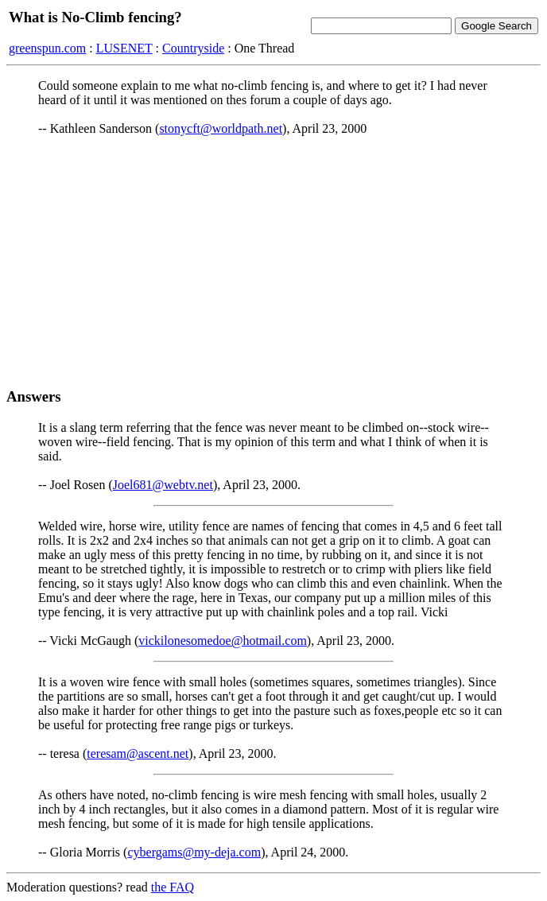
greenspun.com (47, 48)
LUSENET (124, 48)
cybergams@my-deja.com (194, 852)
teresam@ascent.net (137, 753)
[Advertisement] (273, 261)
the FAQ (172, 887)
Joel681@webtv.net (163, 484)
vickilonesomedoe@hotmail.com (222, 640)
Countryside (193, 48)
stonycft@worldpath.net (220, 128)
